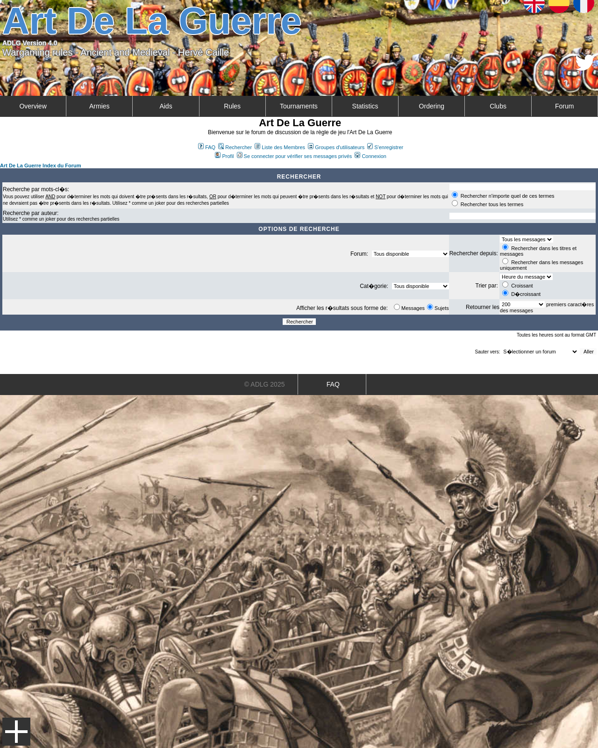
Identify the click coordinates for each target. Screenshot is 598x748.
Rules (232, 106)
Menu (16, 732)
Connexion (370, 156)
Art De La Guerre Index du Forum (40, 165)
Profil (224, 156)
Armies (99, 106)
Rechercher (235, 147)
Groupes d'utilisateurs (336, 147)
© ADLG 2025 (264, 384)
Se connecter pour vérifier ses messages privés (294, 156)
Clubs (498, 106)
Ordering (431, 106)
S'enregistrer (385, 147)
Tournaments (299, 106)
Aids (165, 106)
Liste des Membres (280, 147)
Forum (564, 106)
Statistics (365, 106)
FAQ (206, 147)
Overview (32, 106)
